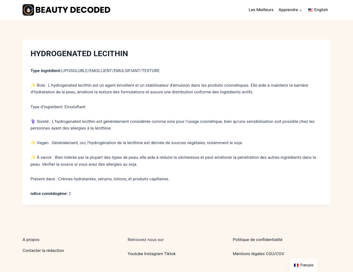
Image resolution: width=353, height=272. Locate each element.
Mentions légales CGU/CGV (258, 253)
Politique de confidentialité (258, 239)
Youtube (135, 253)
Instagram (153, 253)
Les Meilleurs (261, 9)
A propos (31, 239)
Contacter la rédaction (43, 250)
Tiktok (170, 253)
